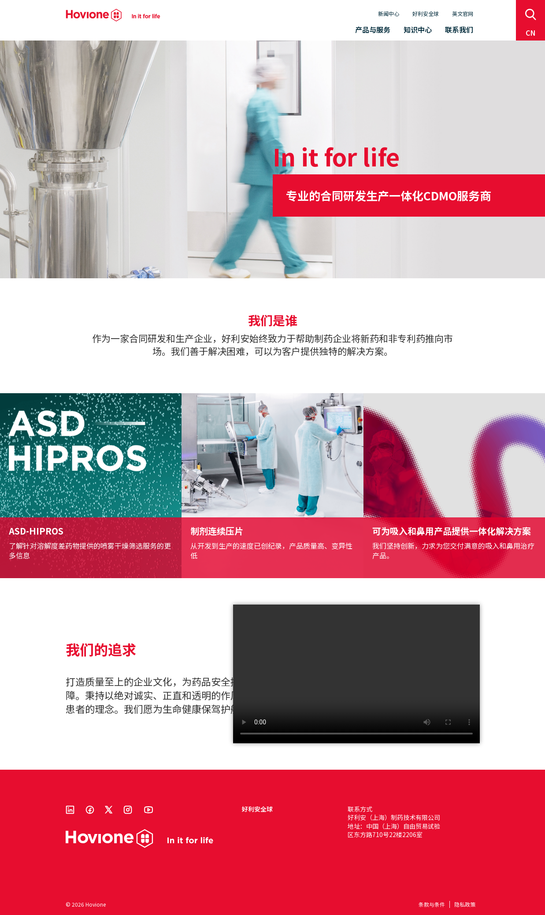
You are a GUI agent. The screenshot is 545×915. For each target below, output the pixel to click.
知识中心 (418, 29)
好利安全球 (425, 13)
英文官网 (462, 13)
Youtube (148, 810)
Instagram (128, 810)
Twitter (109, 810)
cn (531, 32)
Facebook (90, 810)
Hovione (113, 15)
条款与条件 (432, 904)
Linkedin (70, 810)
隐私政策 (464, 904)
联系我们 (459, 29)
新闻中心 (388, 13)
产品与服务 (372, 29)
